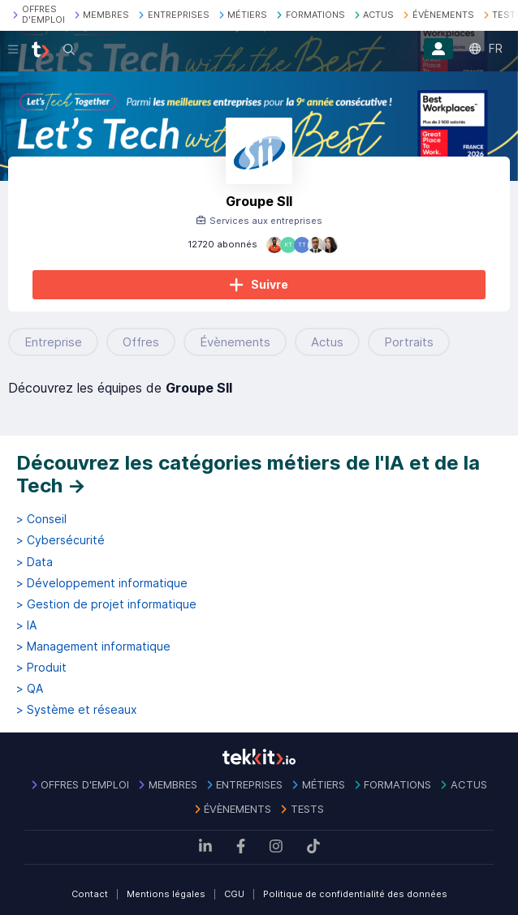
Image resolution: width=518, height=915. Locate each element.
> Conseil (41, 519)
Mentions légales (166, 894)
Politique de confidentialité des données (355, 894)
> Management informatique (93, 646)
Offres (141, 342)
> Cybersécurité (60, 540)
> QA (29, 688)
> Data (34, 562)
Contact (89, 894)
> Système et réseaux (76, 709)
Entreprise (53, 342)
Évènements (235, 342)
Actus (327, 342)
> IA (26, 625)
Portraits (409, 342)
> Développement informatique (102, 583)
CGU (234, 894)
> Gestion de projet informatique (106, 604)
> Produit (41, 667)
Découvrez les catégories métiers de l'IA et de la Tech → (248, 474)
